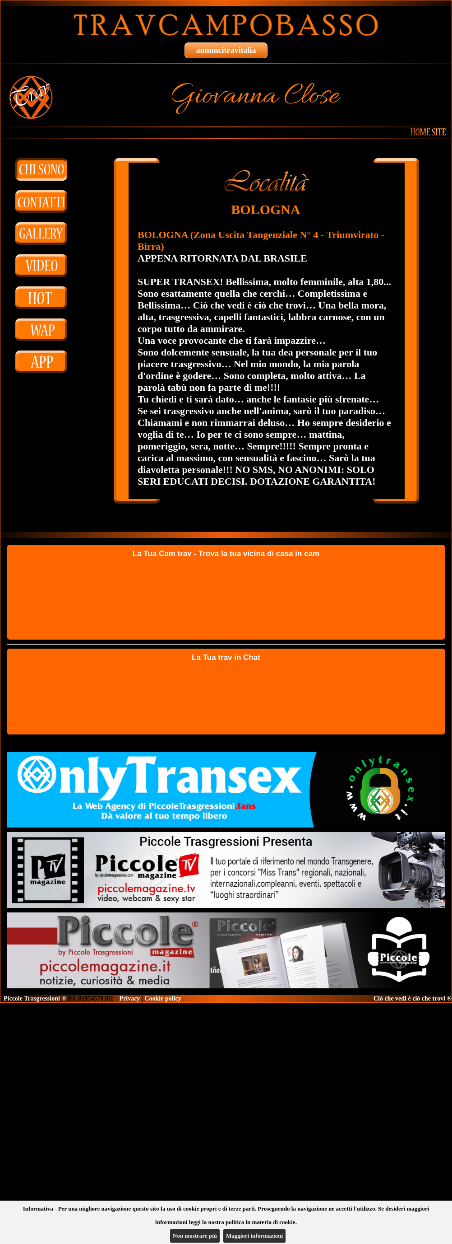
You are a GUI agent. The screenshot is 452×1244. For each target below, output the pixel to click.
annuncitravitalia (226, 50)
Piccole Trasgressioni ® (35, 998)
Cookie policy (162, 998)
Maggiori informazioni (254, 1235)
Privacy (130, 998)
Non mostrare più (195, 1235)
